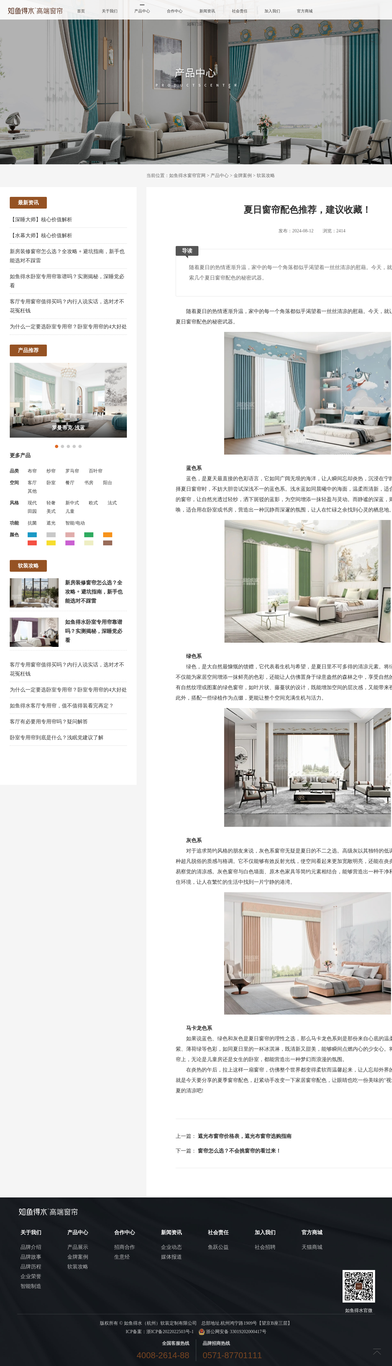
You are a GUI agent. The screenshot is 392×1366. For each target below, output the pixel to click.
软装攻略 (266, 175)
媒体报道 (171, 1257)
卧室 (51, 482)
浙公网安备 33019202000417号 (232, 1331)
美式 (51, 511)
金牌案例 (243, 175)
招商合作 (124, 1247)
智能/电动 (75, 523)
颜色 (14, 534)
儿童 (69, 511)
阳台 (107, 482)
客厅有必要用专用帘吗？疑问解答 (49, 721)
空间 (14, 482)
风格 (14, 502)
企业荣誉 (30, 1276)
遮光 (51, 523)
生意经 (122, 1257)
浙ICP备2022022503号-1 (170, 1331)
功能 (14, 523)
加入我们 (272, 11)
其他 (32, 491)
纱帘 (51, 471)
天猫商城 (312, 1247)
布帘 (32, 471)
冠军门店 (195, 24)
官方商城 (305, 11)
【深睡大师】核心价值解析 (41, 219)
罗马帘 (72, 471)
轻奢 (51, 502)
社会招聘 (265, 1247)
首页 (81, 11)
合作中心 (174, 11)
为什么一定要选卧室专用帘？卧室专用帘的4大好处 (68, 326)
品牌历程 (30, 1266)
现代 (32, 502)
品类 (14, 471)
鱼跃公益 (218, 1247)
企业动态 (171, 1247)
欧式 (93, 502)
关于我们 (109, 11)
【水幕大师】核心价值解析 (41, 235)
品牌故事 (30, 1257)
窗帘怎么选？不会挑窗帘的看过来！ (239, 1151)
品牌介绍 (30, 1247)
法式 (112, 502)
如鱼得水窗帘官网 (187, 175)
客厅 (32, 482)
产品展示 (77, 1247)
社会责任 (240, 11)
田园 (32, 511)
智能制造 (30, 1286)
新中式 (72, 502)
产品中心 (142, 11)
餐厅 (69, 482)
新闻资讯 (207, 11)
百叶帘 (95, 471)
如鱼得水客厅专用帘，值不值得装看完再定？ (62, 705)
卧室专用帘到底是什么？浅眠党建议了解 (56, 737)
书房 (88, 482)
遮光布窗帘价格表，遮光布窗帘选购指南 (244, 1136)
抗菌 (32, 523)
